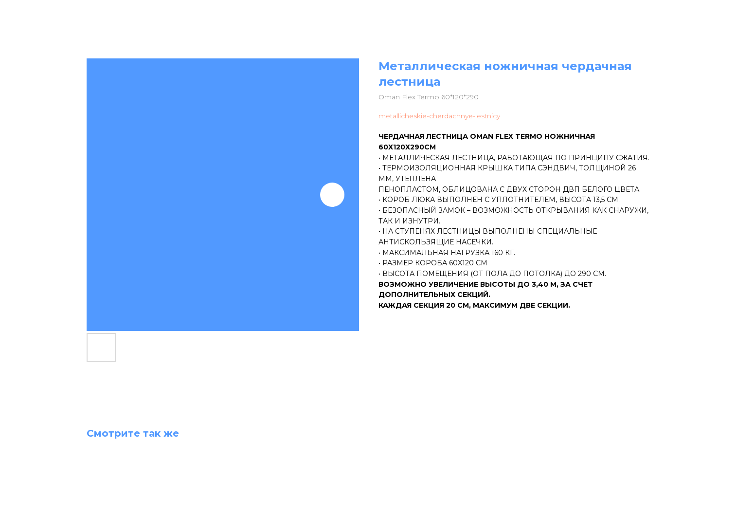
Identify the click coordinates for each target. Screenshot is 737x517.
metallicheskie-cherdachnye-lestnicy (439, 115)
